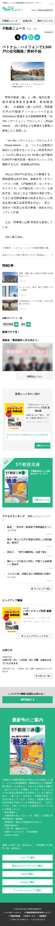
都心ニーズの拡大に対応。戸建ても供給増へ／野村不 (30, 564)
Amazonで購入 (27, 882)
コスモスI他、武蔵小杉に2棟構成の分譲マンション (30, 577)
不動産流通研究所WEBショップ (37, 913)
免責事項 (42, 916)
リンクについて (38, 920)
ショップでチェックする (34, 636)
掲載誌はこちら (34, 376)
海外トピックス (45, 21)
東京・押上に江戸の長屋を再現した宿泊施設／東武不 (30, 543)
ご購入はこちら (42, 445)
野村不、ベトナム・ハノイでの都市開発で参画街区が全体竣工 (27, 248)
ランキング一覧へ (41, 589)
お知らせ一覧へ (43, 676)
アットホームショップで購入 (27, 890)
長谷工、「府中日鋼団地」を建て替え (30, 554)
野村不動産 (8, 324)
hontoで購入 (27, 874)
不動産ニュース (10, 21)
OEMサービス (29, 916)
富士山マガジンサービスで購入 (27, 866)
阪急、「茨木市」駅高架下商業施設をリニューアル (30, 530)
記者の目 (27, 21)
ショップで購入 (27, 857)
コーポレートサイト (12, 913)
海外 (23, 324)
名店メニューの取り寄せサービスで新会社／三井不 (27, 255)
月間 (29, 516)
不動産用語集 (14, 916)
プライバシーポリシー (19, 920)
